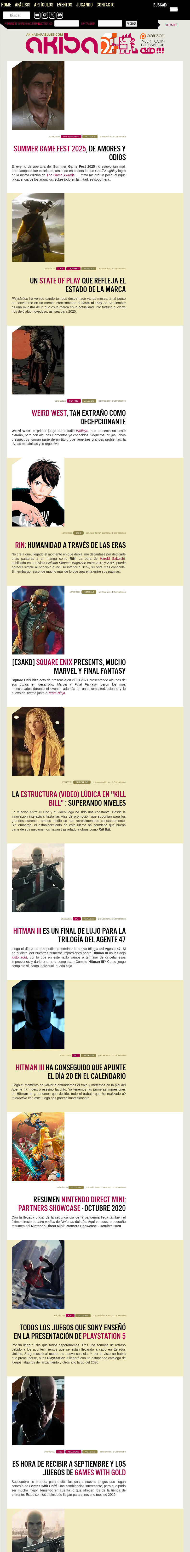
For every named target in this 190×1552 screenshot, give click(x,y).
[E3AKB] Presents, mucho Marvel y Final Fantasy (69, 359)
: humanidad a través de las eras (70, 286)
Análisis (22, 5)
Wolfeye (82, 235)
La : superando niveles (69, 428)
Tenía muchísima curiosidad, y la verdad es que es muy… (48, 1495)
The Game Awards (60, 106)
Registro (171, 25)
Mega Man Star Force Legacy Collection (44, 1290)
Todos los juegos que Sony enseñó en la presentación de (70, 704)
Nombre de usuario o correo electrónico (28, 24)
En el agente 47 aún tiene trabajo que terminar (74, 979)
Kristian (45, 1095)
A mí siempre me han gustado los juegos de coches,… (46, 1443)
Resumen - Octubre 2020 (72, 635)
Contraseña (88, 24)
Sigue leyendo (22, 1115)
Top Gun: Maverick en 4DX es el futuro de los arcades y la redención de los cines (136, 1467)
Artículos (43, 5)
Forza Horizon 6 (29, 1088)
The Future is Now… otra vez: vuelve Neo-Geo (41, 1542)
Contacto (106, 5)
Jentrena (106, 481)
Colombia (116, 1002)
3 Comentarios (119, 136)
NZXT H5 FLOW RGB (119, 1287)
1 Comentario (119, 68)
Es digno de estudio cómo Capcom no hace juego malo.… (136, 1525)
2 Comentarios (144, 1161)
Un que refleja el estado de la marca (78, 153)
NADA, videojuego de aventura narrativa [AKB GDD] (43, 1390)
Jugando (84, 5)
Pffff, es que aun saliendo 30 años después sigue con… (134, 1546)
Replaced (21, 1154)
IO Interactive (22, 924)
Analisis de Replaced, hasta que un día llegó (39, 1376)
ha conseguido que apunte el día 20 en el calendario (71, 566)
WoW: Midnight (116, 1221)
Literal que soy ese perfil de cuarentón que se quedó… (46, 1546)
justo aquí (19, 519)
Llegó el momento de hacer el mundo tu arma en (69, 842)
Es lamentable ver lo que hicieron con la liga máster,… (45, 1469)
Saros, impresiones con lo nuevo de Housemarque (42, 1403)
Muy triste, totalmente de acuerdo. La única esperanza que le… (136, 1446)
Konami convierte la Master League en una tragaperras (134, 1438)
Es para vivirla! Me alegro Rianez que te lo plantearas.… (135, 1473)
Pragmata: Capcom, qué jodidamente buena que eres (45, 1521)
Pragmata (110, 1154)
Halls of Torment (119, 1088)
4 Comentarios (119, 343)
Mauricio (107, 68)
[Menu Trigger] (173, 9)
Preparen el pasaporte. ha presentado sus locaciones (71, 911)
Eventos (64, 5)
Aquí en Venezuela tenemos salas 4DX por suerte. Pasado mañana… (136, 1502)
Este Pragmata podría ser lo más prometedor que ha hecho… (50, 1525)
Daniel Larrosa (103, 688)
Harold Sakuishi (112, 300)
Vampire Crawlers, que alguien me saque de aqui (41, 1349)
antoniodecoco (103, 412)
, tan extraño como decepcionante (79, 222)
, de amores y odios (70, 84)
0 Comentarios (119, 205)
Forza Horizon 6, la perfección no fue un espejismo (44, 1363)
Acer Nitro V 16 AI (30, 1221)
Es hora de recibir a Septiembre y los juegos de (69, 773)
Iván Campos (43, 1301)
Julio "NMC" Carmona (100, 274)
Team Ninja (56, 386)
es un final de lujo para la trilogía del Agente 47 (69, 497)
